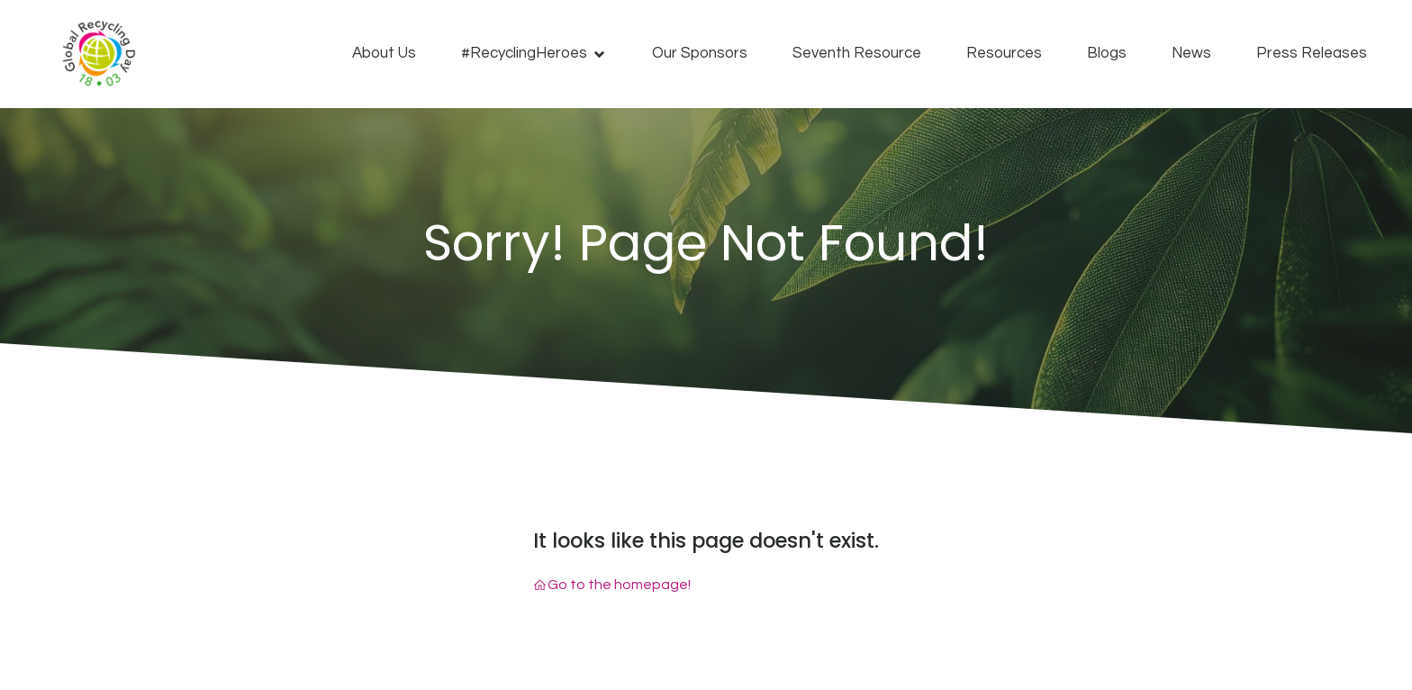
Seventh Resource (856, 53)
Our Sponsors (699, 53)
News (1191, 53)
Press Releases (1311, 53)
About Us (384, 53)
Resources (1004, 53)
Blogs (1107, 53)
